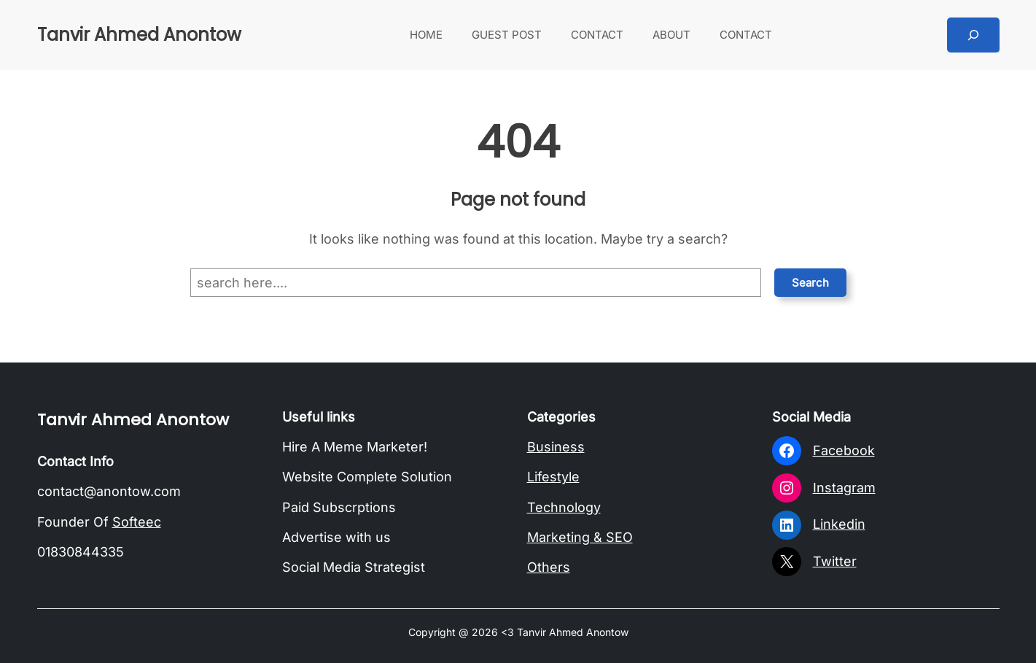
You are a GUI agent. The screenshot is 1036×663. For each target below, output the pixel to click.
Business (556, 446)
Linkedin (839, 524)
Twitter (835, 561)
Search (810, 283)
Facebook (844, 450)
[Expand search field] (973, 35)
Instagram (844, 487)
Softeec (136, 522)
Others (548, 567)
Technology (564, 507)
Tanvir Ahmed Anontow (139, 35)
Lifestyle (553, 476)
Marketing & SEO (580, 537)
